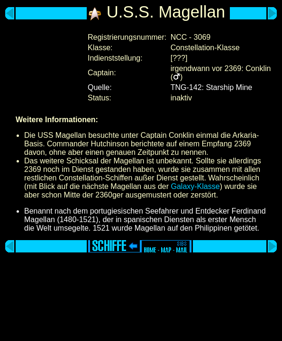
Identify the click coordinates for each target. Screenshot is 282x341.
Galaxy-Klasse (195, 186)
